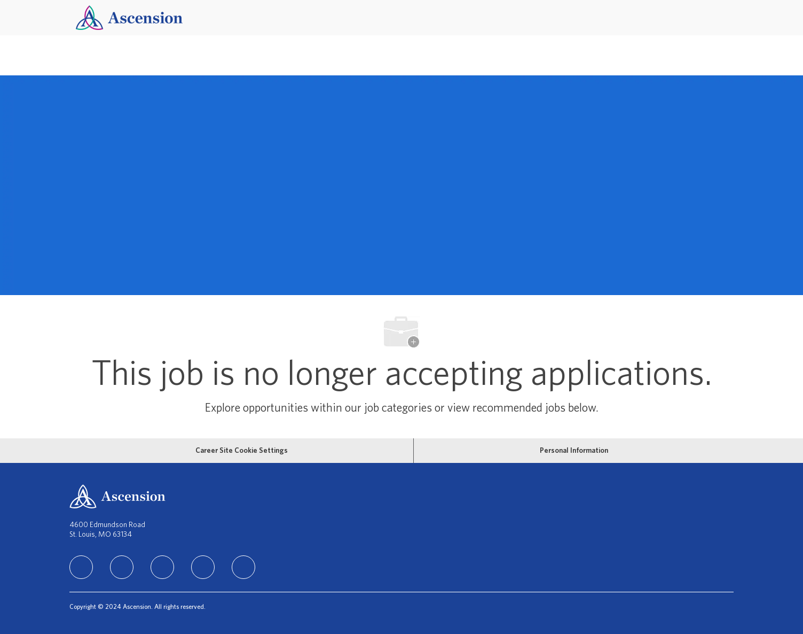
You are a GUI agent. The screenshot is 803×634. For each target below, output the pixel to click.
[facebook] (121, 567)
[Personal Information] (574, 450)
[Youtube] (243, 567)
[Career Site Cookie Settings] (241, 450)
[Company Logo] (129, 17)
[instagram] (162, 567)
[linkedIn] (81, 567)
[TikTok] (203, 567)
